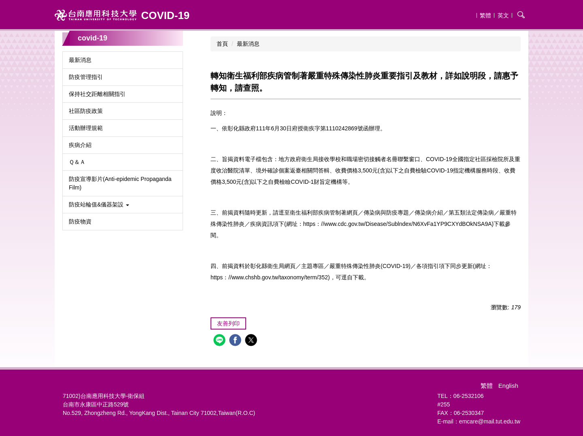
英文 (503, 15)
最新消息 (248, 43)
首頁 (222, 43)
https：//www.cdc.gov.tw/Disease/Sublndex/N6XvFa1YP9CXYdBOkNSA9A (397, 224)
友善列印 (228, 323)
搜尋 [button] (521, 14)
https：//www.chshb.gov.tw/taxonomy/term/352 (269, 277)
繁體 (485, 15)
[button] (123, 204)
